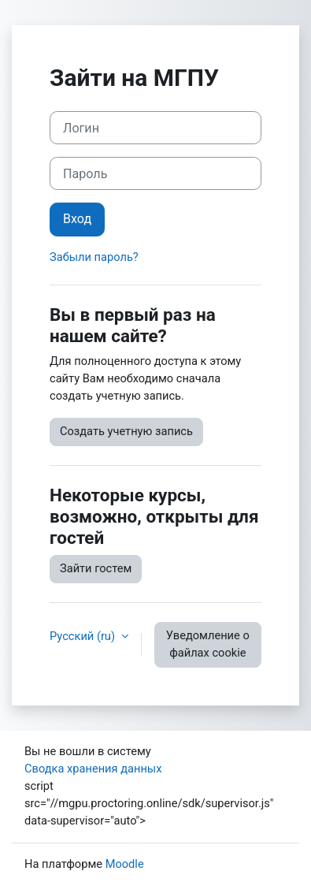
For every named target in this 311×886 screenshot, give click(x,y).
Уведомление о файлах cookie (208, 644)
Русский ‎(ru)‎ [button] (84, 636)
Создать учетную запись (126, 431)
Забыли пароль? (94, 257)
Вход (77, 218)
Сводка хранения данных (92, 768)
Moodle (125, 864)
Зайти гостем (95, 568)
